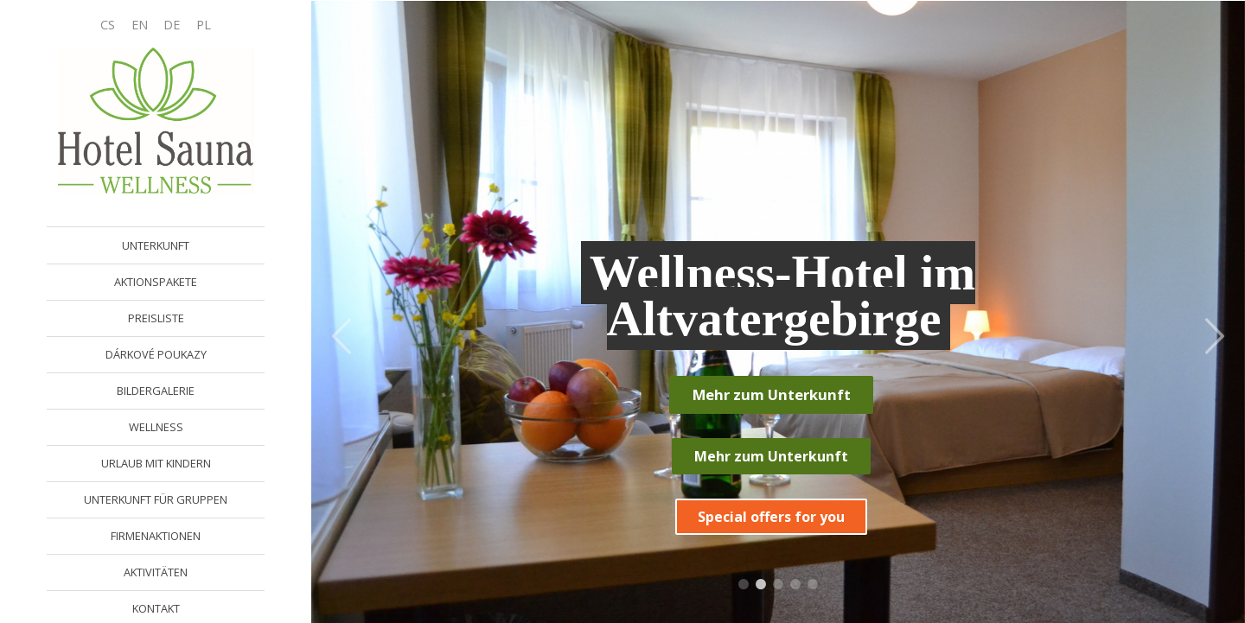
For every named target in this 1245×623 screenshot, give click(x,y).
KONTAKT (156, 608)
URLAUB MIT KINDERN (156, 463)
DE (171, 24)
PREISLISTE (156, 318)
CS (107, 24)
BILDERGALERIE (156, 390)
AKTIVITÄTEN (156, 572)
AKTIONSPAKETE (155, 281)
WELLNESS (156, 427)
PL (203, 24)
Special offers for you (771, 516)
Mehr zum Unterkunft (772, 394)
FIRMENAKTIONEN (156, 536)
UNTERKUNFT (155, 245)
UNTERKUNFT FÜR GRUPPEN (155, 499)
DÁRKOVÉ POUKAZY (156, 354)
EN (139, 24)
